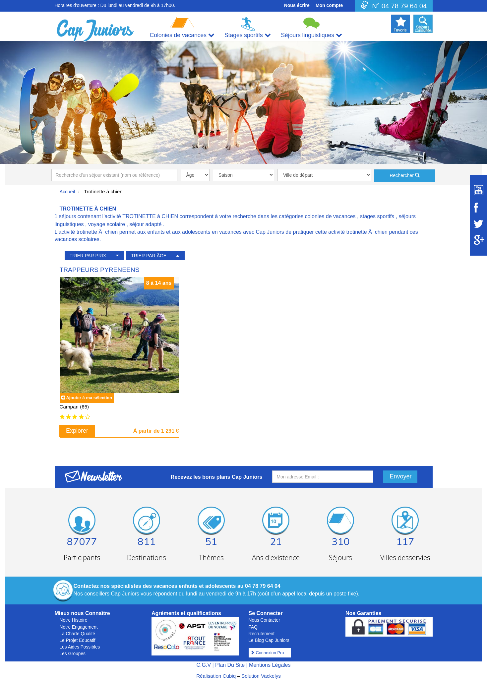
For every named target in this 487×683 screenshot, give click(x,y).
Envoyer (401, 476)
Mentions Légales (269, 665)
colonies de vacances (330, 216)
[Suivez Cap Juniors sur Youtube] (478, 190)
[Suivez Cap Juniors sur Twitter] (478, 224)
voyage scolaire (106, 224)
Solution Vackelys (261, 676)
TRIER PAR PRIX (88, 255)
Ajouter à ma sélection (89, 397)
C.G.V (203, 665)
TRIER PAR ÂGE (148, 255)
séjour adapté (145, 224)
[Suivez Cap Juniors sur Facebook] (478, 208)
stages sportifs (377, 216)
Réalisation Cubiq (216, 676)
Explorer (77, 430)
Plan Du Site (230, 665)
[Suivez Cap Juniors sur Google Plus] (478, 240)
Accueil (67, 191)
